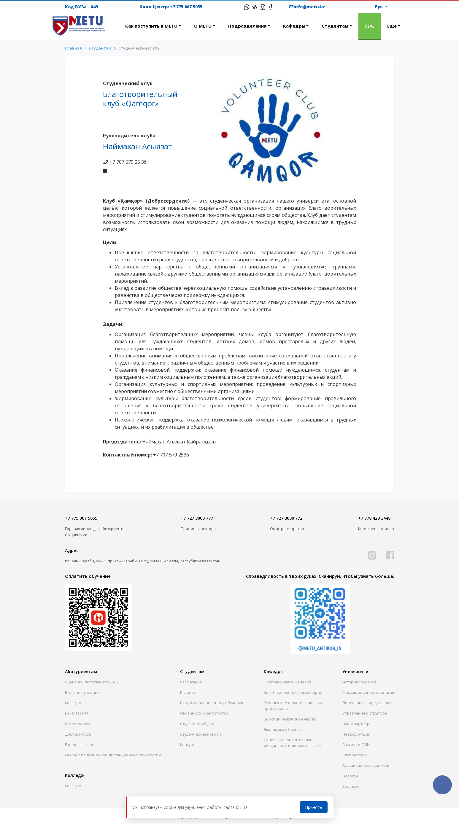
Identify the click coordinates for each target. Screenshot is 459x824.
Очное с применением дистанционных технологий (113, 755)
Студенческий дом (197, 723)
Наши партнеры (357, 723)
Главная (73, 48)
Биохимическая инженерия (289, 719)
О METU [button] (203, 26)
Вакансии (351, 786)
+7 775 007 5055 (186, 6)
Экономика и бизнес (282, 729)
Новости (350, 776)
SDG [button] (369, 26)
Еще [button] (392, 26)
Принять (313, 807)
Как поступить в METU (151, 26)
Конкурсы (189, 744)
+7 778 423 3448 (374, 518)
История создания (359, 682)
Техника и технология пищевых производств (293, 705)
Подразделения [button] (247, 26)
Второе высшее (79, 744)
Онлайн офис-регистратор (204, 713)
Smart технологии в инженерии (293, 692)
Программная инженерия (287, 682)
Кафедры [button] (294, 26)
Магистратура (77, 723)
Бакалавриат (76, 713)
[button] (112, 22)
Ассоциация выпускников (365, 765)
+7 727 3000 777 (197, 518)
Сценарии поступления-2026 (91, 682)
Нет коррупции (356, 734)
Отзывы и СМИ (356, 744)
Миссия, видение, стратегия (368, 692)
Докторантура (78, 734)
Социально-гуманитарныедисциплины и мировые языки (292, 742)
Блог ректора (354, 755)
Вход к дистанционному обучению (212, 702)
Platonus (188, 692)
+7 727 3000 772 (286, 518)
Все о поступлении (82, 692)
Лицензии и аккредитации (367, 702)
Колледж (73, 702)
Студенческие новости (201, 734)
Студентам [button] (335, 26)
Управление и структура (364, 713)
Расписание (191, 682)
